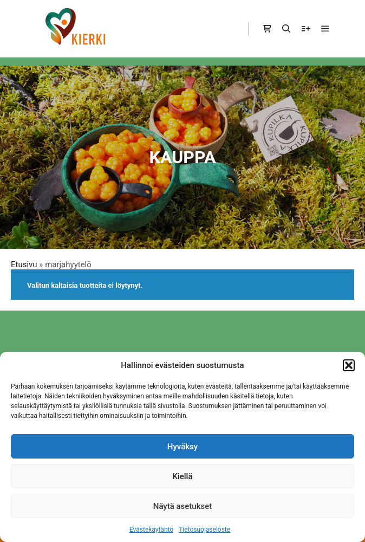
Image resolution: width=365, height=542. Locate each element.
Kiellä (182, 476)
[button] (348, 365)
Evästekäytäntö (151, 529)
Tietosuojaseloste (204, 529)
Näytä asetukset (182, 506)
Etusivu (24, 264)
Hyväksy (182, 446)
